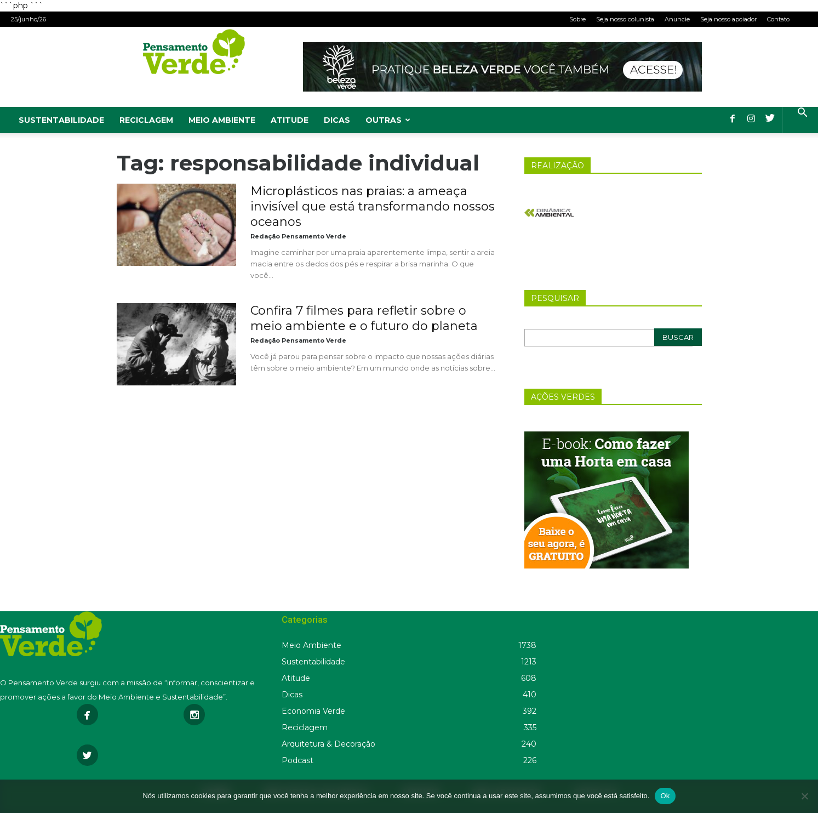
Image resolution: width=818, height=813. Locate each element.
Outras (387, 120)
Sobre (577, 19)
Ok (665, 796)
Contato (778, 19)
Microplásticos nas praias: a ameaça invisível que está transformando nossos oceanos (372, 206)
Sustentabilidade (61, 120)
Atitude (289, 120)
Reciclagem (146, 120)
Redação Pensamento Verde (298, 236)
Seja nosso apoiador (728, 19)
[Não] (804, 796)
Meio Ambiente (221, 120)
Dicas (337, 120)
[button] (802, 114)
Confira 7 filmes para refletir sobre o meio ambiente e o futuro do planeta (364, 318)
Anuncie (677, 19)
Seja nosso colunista (625, 19)
